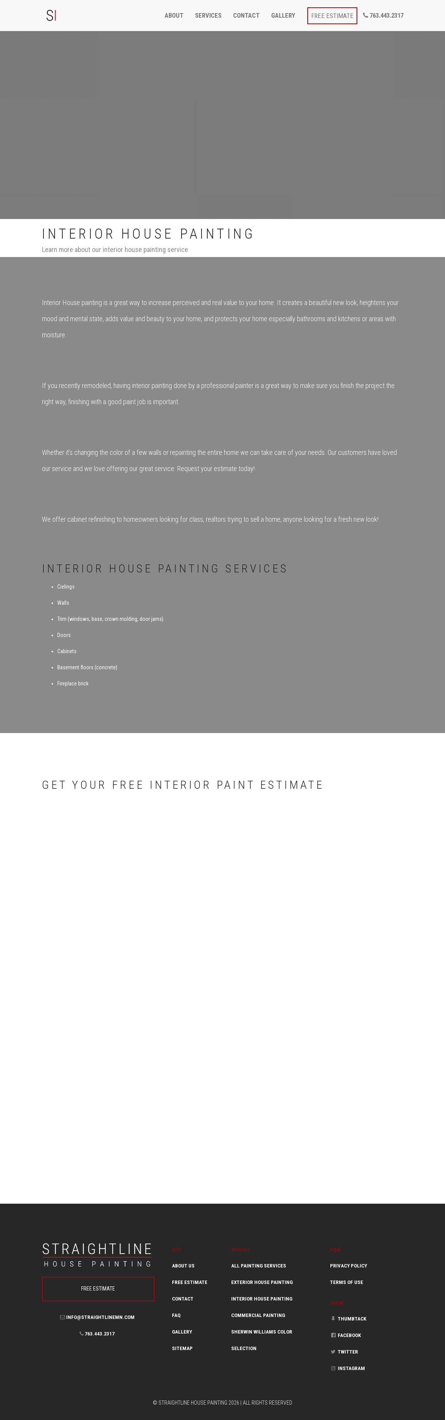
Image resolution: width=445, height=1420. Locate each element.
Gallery (182, 1332)
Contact (182, 1299)
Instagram (347, 1368)
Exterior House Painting (262, 1282)
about (174, 15)
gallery (283, 15)
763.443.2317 (383, 15)
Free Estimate (189, 1282)
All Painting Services (258, 1266)
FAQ (176, 1315)
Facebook (345, 1335)
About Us (183, 1266)
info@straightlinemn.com (97, 1317)
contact (246, 15)
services (208, 15)
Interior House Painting (261, 1299)
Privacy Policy (348, 1266)
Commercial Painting (258, 1315)
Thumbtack (348, 1319)
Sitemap (182, 1348)
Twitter (344, 1352)
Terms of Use (346, 1282)
